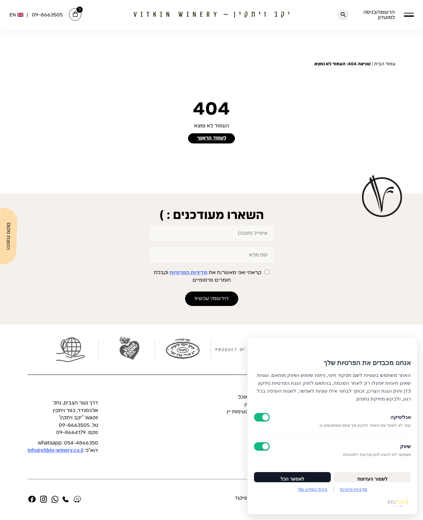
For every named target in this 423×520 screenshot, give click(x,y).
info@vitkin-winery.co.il (55, 451)
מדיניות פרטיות (353, 489)
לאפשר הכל (292, 475)
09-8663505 (47, 14)
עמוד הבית (384, 64)
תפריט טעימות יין (245, 412)
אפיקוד (242, 499)
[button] (409, 14)
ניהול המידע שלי (312, 489)
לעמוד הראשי (211, 138)
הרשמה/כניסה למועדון (378, 15)
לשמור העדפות (372, 475)
